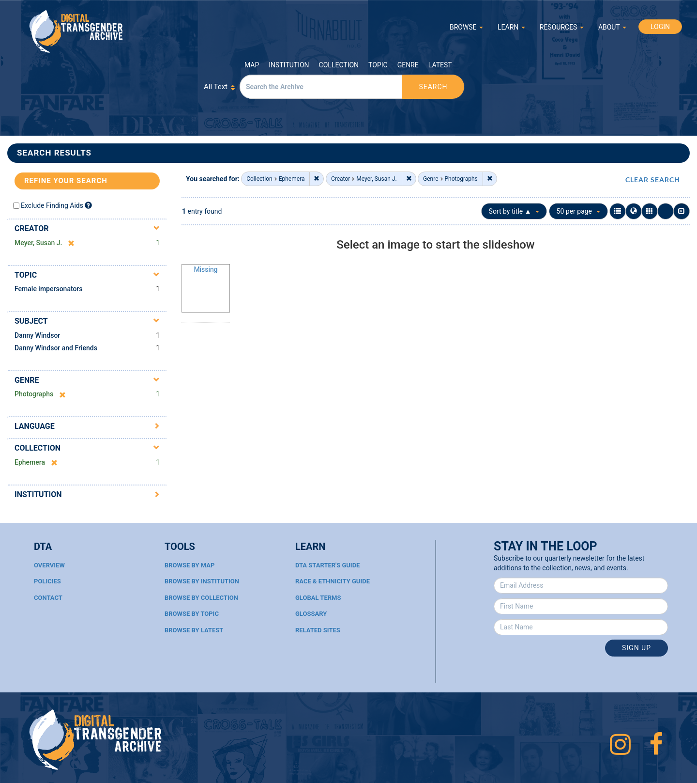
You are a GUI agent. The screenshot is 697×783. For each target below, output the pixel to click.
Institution (289, 65)
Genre (408, 65)
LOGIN (660, 27)
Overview (49, 565)
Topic (378, 65)
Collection (339, 65)
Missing (205, 269)
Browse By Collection (201, 597)
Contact (48, 597)
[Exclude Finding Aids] (88, 205)
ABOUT (612, 27)
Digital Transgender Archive (76, 31)
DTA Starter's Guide (327, 565)
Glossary (311, 613)
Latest (440, 65)
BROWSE (466, 27)
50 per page (578, 211)
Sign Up (636, 648)
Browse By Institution (202, 581)
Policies (47, 581)
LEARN (511, 27)
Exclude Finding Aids (52, 205)
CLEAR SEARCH (652, 179)
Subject (31, 321)
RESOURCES (562, 27)
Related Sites (317, 630)
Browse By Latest (194, 630)
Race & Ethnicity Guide (332, 581)
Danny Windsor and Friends (56, 348)
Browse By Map (189, 565)
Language (35, 426)
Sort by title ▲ (514, 211)
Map (251, 65)
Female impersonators (49, 289)
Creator (32, 228)
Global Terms (318, 597)
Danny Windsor (37, 335)
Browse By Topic (192, 613)
